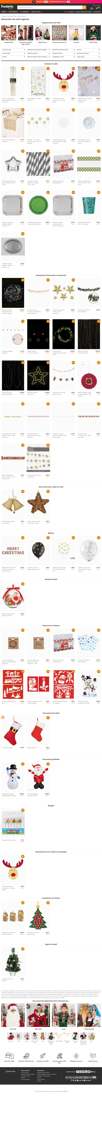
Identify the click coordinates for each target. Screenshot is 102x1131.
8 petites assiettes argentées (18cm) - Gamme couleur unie (58, 224)
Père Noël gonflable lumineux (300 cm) (32, 795)
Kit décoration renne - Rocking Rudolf (59, 182)
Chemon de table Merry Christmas (8, 141)
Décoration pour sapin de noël (60, 49)
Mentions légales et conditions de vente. (47, 1075)
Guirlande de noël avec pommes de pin (59, 394)
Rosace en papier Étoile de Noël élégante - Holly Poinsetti (84, 395)
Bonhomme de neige (34, 1042)
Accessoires (24, 12)
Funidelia (3, 16)
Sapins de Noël (81, 57)
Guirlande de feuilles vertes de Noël (84, 311)
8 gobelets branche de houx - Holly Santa (84, 224)
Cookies (39, 1078)
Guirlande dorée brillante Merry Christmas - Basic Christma (9, 436)
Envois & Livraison (25, 1076)
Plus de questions (25, 1080)
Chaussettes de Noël (57, 53)
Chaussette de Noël (7, 748)
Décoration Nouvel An (59, 42)
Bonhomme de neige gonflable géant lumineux (9, 795)
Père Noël (13, 1030)
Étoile (91, 1041)
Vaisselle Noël (8, 42)
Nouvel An (10, 1041)
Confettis (76, 42)
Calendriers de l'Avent (58, 57)
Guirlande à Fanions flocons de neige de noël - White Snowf (60, 436)
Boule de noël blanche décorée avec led (8, 615)
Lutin (64, 1030)
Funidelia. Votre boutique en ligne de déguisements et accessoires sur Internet (7, 7)
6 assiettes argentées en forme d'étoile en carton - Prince (9, 183)
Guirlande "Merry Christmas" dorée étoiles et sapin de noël (34, 312)
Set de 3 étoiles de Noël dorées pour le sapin (33, 523)
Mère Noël (38, 1030)
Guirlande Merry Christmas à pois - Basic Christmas (84, 436)
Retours (23, 1078)
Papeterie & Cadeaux (33, 53)
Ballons (79, 49)
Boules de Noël (6, 53)
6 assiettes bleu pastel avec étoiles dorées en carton (84, 142)
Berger (26, 1041)
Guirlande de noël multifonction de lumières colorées (7, 312)
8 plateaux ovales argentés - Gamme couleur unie (7, 266)
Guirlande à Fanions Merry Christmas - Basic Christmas (34, 436)
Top (65, 12)
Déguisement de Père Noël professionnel (83, 1043)
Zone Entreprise (41, 1080)
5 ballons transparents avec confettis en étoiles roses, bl (84, 570)
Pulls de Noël (93, 42)
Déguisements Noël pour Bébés (51, 1043)
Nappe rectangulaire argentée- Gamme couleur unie (8, 224)
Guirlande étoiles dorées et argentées (34, 476)
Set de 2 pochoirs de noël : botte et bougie (34, 703)
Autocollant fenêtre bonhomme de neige (83, 703)
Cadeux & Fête (35, 12)
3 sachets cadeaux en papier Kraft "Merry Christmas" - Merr (33, 662)
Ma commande (25, 1073)
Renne (43, 1041)
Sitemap (39, 1082)
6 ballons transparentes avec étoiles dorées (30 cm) (59, 570)
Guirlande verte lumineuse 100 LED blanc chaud (60, 353)
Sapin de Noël (59, 1041)
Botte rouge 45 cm (32, 748)
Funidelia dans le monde (43, 1073)
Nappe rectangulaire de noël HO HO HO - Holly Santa (84, 183)
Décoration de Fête (11, 16)
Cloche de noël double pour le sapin (8, 523)
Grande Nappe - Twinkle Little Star (34, 100)
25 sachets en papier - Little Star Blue (84, 661)
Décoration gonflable (83, 53)
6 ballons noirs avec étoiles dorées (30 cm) (33, 569)
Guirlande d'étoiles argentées (7, 353)
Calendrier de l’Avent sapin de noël (33, 934)
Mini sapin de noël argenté (7, 980)
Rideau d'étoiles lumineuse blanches (33, 353)
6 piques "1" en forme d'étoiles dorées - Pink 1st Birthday (34, 142)
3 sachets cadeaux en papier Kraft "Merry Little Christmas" (9, 662)
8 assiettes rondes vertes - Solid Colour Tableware (34, 224)
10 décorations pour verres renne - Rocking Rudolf (59, 101)
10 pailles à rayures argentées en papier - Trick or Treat (33, 183)
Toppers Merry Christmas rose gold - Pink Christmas (85, 101)
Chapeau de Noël (67, 1042)
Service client (10, 1072)
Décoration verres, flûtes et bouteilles (37, 57)
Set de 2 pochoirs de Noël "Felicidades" (60, 703)
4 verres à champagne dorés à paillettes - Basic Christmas (9, 101)
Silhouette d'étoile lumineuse (32, 394)
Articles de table (7, 49)
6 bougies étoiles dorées (8, 841)
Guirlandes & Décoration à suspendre (37, 49)
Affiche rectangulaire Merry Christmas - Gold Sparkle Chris (8, 477)
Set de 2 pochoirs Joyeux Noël (8, 703)
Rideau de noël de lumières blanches (83, 353)
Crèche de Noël (89, 1030)
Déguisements (13, 12)
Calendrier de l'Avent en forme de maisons (8, 934)
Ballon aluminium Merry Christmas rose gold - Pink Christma (8, 570)
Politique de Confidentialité (43, 1076)
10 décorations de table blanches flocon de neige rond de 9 (59, 142)
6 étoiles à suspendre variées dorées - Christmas (59, 312)
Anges (18, 1041)
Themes (3, 12)
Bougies (5, 57)
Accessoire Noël (75, 1042)
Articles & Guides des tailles (27, 1075)
